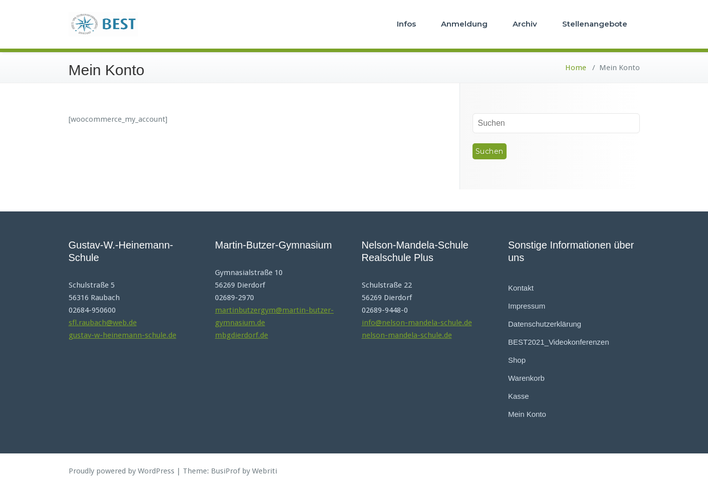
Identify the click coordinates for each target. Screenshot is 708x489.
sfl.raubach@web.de (103, 322)
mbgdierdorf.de (241, 335)
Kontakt (521, 288)
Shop (517, 360)
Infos (406, 24)
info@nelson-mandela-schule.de (417, 322)
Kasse (518, 396)
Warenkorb (526, 378)
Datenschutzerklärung (544, 324)
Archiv (525, 24)
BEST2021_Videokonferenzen (558, 342)
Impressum (526, 306)
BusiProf (225, 470)
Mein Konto (527, 414)
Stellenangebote (594, 24)
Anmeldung (464, 24)
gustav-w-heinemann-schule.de (122, 335)
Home (575, 67)
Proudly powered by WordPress (121, 470)
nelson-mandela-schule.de (407, 335)
